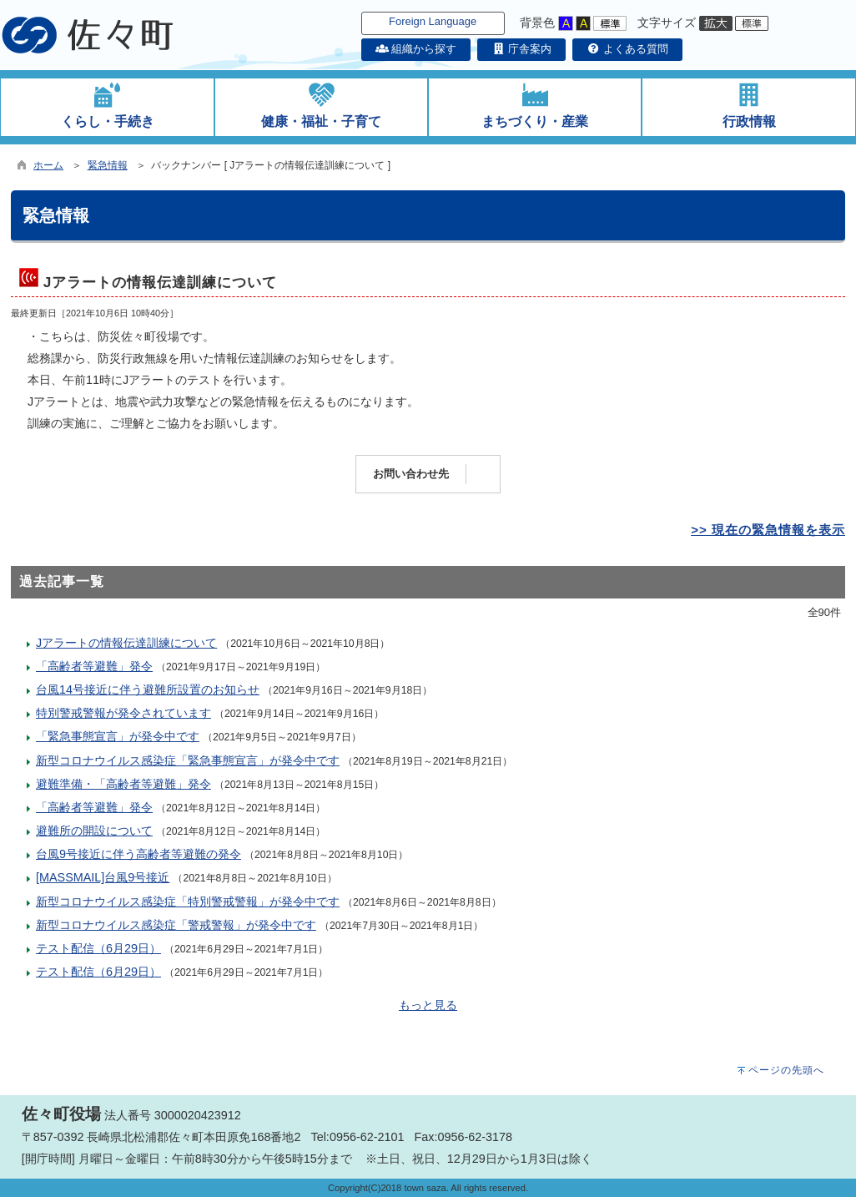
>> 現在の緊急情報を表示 (768, 530)
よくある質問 (627, 49)
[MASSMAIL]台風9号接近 (102, 877)
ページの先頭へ (786, 1070)
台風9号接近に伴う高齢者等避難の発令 (138, 854)
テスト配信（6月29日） (98, 948)
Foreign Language (432, 21)
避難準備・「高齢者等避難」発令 (123, 783)
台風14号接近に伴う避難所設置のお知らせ (147, 689)
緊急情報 (108, 165)
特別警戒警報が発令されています (123, 713)
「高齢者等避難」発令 (94, 666)
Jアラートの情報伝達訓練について (126, 642)
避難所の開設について (94, 830)
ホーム (48, 165)
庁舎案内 (521, 49)
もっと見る (428, 1005)
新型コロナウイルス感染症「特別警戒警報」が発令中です (188, 901)
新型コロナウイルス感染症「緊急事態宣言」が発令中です (188, 760)
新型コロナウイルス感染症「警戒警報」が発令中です (176, 925)
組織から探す (416, 49)
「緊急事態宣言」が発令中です (117, 736)
